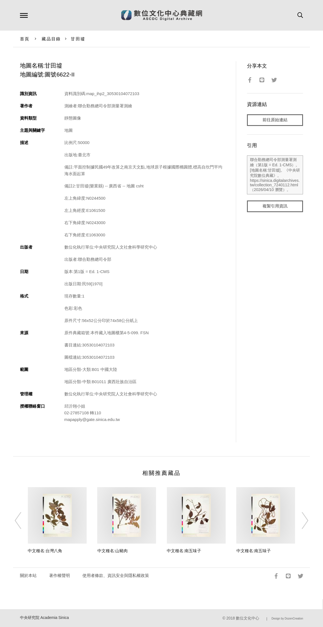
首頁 (25, 38)
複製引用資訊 (275, 206)
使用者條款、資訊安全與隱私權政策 (115, 575)
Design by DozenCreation (287, 618)
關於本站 (28, 575)
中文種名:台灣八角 (45, 550)
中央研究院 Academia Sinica (44, 618)
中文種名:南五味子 (184, 550)
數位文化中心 (247, 618)
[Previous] (23, 520)
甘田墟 (78, 38)
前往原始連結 (275, 120)
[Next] (300, 520)
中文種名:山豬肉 (112, 550)
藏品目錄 (51, 38)
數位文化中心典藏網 (161, 15)
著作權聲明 (59, 575)
